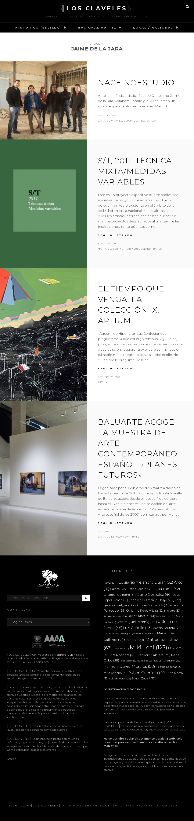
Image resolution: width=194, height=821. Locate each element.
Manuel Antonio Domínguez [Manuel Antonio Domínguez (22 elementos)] (119, 633)
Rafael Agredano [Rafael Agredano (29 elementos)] (166, 660)
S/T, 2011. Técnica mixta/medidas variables (135, 171)
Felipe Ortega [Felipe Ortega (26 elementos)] (170, 600)
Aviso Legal (167, 805)
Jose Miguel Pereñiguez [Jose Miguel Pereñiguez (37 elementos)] (139, 622)
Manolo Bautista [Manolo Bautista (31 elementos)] (166, 628)
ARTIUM (103, 382)
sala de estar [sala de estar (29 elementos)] (120, 678)
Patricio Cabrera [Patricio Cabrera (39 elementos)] (153, 655)
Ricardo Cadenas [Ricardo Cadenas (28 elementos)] (169, 666)
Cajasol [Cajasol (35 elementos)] (118, 589)
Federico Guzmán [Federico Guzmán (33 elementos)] (144, 600)
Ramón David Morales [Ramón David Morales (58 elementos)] (129, 666)
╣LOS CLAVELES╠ (97, 8)
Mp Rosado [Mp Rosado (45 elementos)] (123, 655)
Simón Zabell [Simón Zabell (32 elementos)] (143, 678)
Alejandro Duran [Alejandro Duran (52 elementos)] (154, 582)
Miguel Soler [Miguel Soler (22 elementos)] (121, 649)
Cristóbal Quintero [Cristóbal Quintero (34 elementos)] (120, 594)
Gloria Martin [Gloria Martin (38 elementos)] (151, 605)
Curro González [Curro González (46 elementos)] (154, 594)
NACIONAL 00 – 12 (97, 27)
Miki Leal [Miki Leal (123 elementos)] (148, 647)
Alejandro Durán (64, 654)
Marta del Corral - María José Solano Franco (130, 249)
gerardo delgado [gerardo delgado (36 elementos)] (120, 605)
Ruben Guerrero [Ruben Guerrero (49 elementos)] (147, 672)
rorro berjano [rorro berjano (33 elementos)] (116, 673)
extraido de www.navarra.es (118, 536)
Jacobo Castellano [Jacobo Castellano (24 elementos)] (115, 616)
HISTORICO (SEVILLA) (38, 27)
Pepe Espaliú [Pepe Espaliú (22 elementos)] (128, 661)
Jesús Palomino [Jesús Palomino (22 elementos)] (165, 616)
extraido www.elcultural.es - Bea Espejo (127, 120)
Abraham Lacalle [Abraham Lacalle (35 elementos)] (119, 582)
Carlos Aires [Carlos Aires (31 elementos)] (138, 589)
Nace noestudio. (137, 82)
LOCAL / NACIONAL (153, 27)
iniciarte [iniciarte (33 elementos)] (172, 610)
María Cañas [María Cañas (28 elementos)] (134, 639)
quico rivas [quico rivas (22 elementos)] (144, 661)
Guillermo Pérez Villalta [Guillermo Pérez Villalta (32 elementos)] (144, 610)
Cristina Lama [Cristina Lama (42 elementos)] (164, 589)
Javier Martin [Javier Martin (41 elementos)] (141, 616)
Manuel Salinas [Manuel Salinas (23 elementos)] (146, 633)
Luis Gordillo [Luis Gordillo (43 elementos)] (137, 628)
